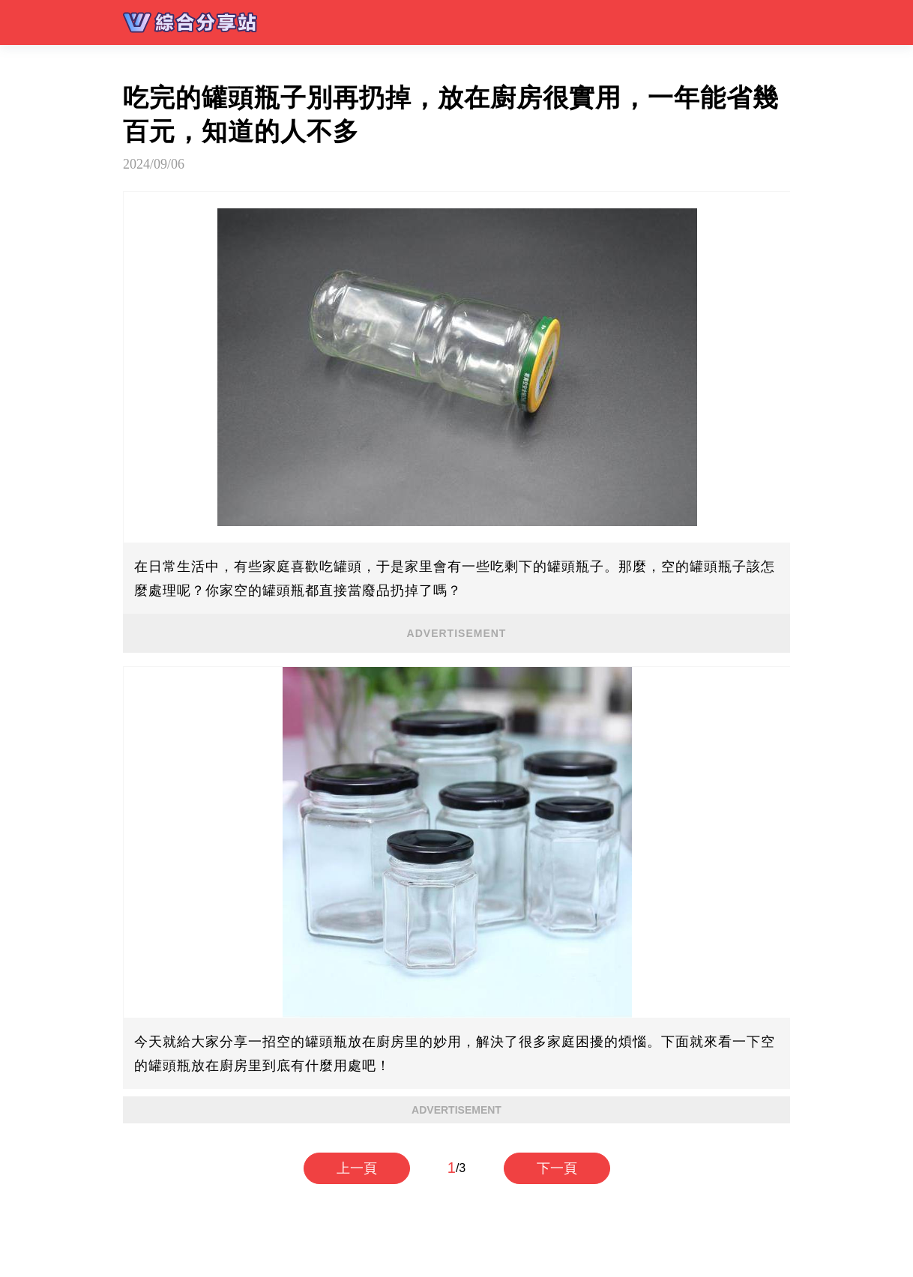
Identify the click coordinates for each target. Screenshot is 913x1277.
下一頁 (557, 1168)
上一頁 (357, 1168)
